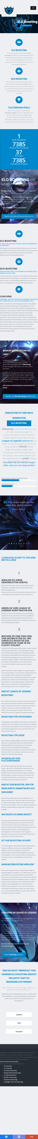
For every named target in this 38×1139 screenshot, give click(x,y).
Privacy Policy (14, 1061)
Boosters (19, 156)
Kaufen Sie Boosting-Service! (26, 25)
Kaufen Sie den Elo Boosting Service (18, 216)
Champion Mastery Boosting (12, 1073)
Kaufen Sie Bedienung (20, 396)
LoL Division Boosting (10, 1070)
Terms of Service (5, 1061)
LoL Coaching (8, 1068)
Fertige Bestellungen (19, 148)
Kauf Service (13, 954)
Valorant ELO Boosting (10, 1079)
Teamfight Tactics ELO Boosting (13, 1082)
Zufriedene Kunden (19, 164)
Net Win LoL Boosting (10, 1077)
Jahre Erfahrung (19, 140)
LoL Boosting (8, 1066)
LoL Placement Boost (10, 1075)
